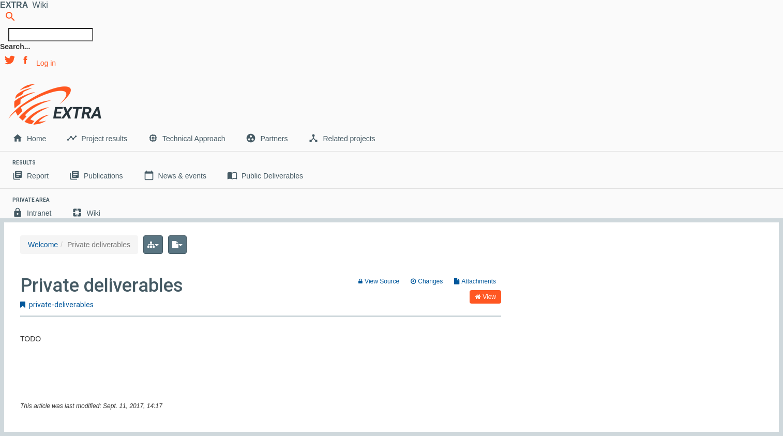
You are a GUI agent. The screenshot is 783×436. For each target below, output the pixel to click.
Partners (267, 138)
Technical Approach (186, 138)
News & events (175, 175)
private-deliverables (57, 304)
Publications (96, 175)
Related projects (341, 138)
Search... (15, 46)
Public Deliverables (265, 175)
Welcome (43, 244)
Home (29, 138)
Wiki (86, 212)
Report (30, 175)
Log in (46, 63)
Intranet (31, 212)
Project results (97, 138)
